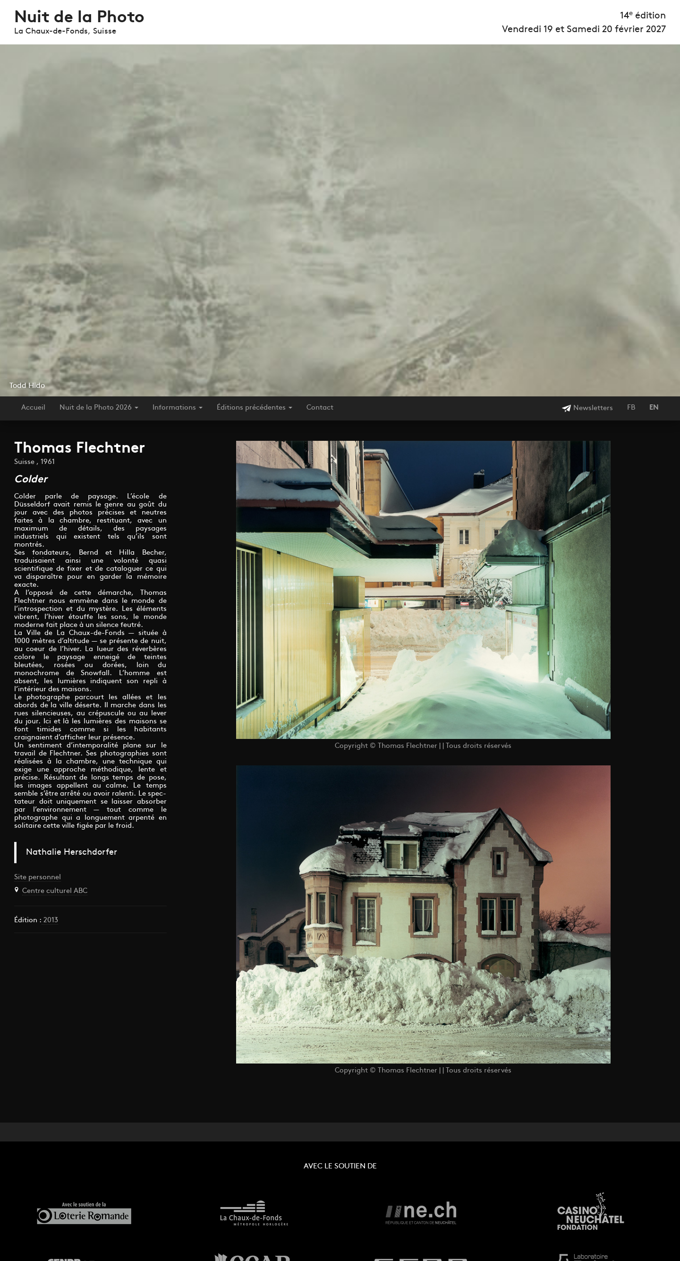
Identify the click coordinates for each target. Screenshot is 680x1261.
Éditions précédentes (254, 408)
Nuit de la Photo (79, 18)
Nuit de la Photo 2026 (99, 408)
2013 (50, 920)
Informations (178, 408)
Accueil (33, 408)
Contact (319, 408)
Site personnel (37, 877)
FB (631, 408)
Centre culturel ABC (54, 891)
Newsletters (587, 408)
